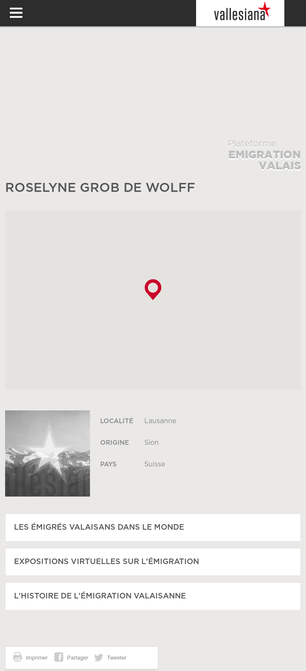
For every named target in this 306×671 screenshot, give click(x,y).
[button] (153, 289)
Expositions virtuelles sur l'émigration (106, 562)
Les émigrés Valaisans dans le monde (99, 527)
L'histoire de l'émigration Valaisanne (100, 596)
